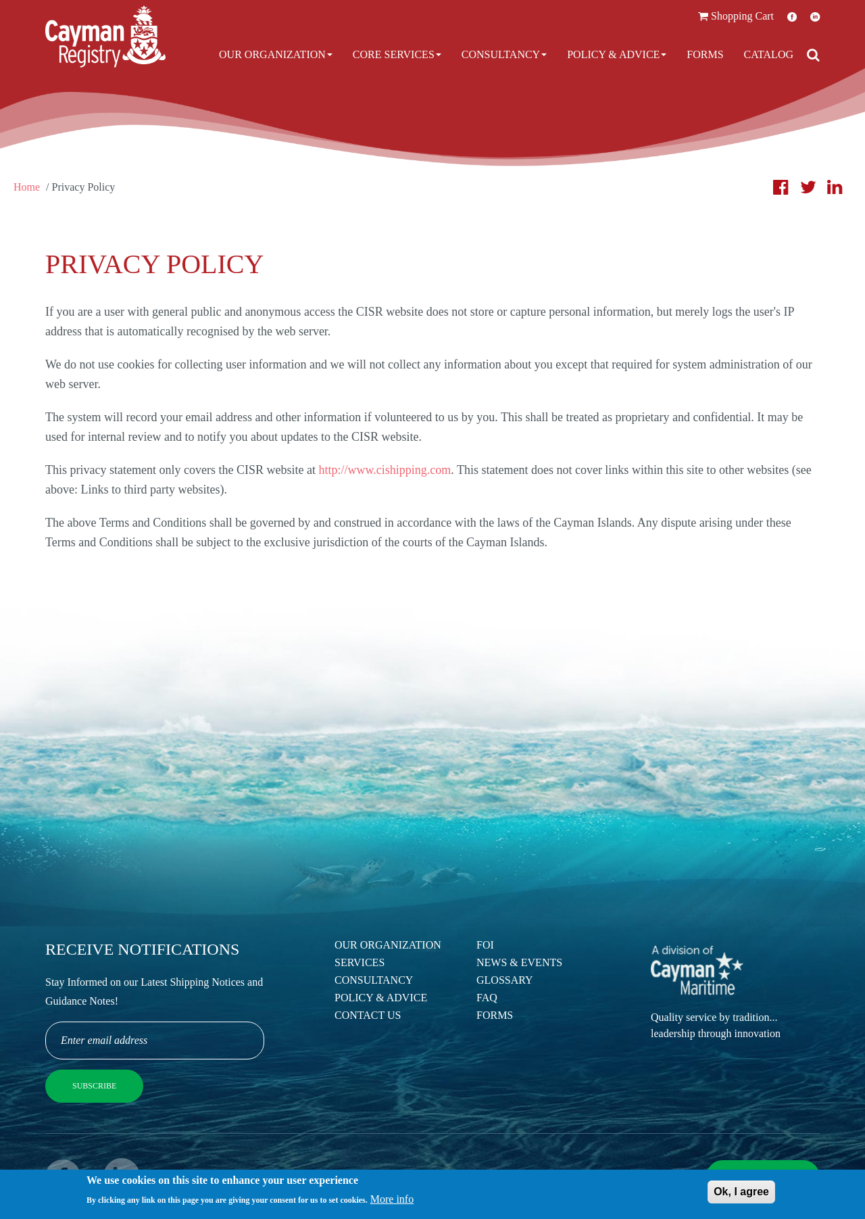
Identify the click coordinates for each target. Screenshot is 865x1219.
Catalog (768, 54)
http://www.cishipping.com (384, 470)
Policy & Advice (616, 54)
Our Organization (275, 54)
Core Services (397, 54)
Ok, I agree (741, 1193)
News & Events (519, 962)
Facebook (792, 16)
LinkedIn (815, 16)
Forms (705, 54)
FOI (485, 945)
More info (392, 1201)
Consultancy (504, 54)
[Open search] (813, 55)
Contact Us (368, 1015)
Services (360, 962)
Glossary (504, 980)
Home (27, 187)
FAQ (486, 997)
